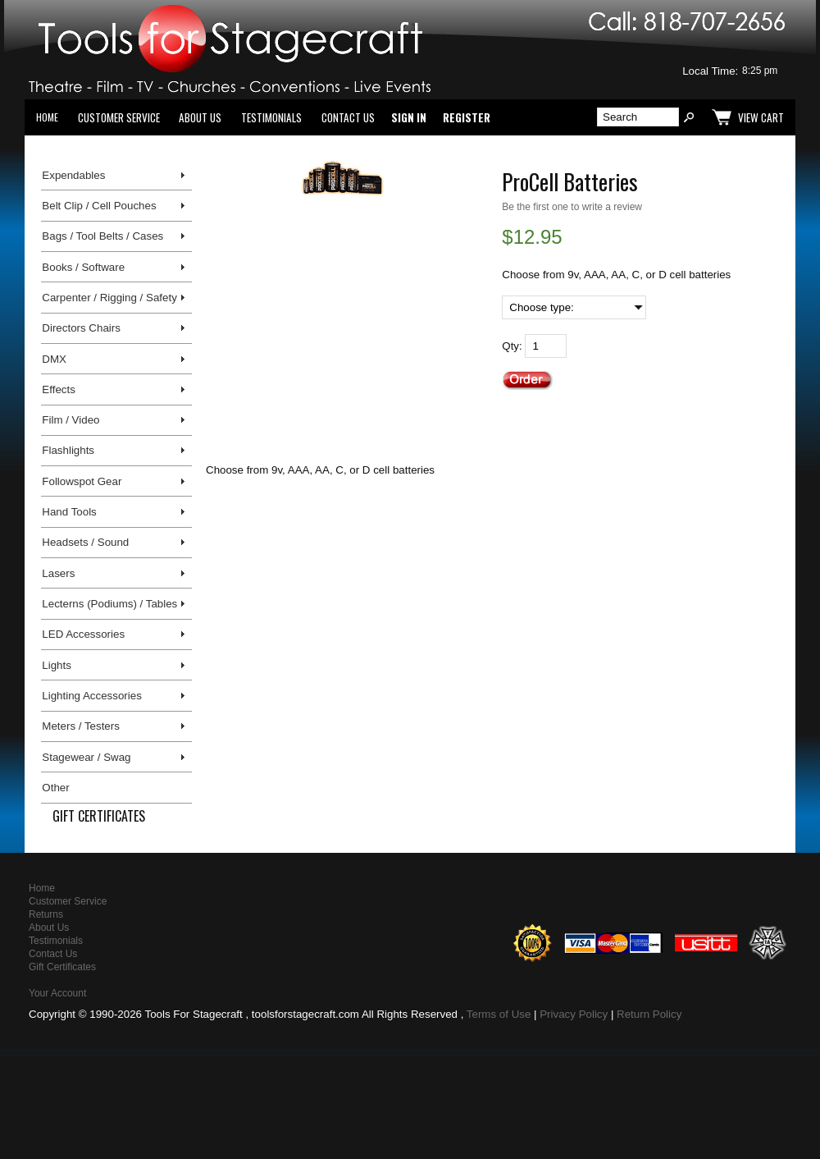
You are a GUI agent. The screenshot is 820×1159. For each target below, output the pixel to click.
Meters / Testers (81, 726)
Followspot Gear (81, 481)
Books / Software (83, 267)
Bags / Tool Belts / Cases (102, 236)
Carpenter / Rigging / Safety (109, 297)
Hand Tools (69, 512)
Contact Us (348, 117)
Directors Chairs (81, 328)
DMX (54, 359)
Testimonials (271, 117)
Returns (46, 914)
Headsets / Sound (85, 542)
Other (55, 787)
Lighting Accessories (92, 695)
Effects (58, 389)
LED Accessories (83, 634)
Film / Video (70, 420)
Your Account (57, 993)
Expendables (73, 175)
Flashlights (68, 450)
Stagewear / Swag (86, 757)
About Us (200, 117)
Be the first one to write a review (572, 207)
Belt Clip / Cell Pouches (99, 205)
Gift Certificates (98, 816)
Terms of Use (499, 1014)
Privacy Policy (574, 1014)
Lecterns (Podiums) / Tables (109, 604)
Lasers (58, 573)
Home (47, 117)
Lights (56, 665)
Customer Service (119, 117)
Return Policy (649, 1014)
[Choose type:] (574, 307)
